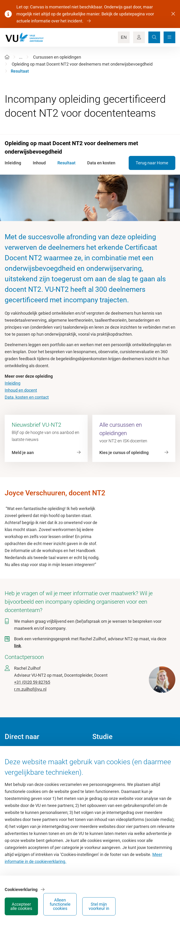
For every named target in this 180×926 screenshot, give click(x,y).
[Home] (7, 57)
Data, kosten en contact (27, 397)
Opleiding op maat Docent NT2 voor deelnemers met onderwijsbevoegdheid (82, 64)
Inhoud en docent (21, 390)
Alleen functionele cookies (122, 904)
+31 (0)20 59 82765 (32, 682)
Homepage (15, 752)
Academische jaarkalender (116, 752)
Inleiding (12, 383)
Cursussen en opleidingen (57, 57)
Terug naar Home (152, 162)
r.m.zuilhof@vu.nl (30, 689)
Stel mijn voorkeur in (157, 904)
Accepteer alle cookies (86, 904)
